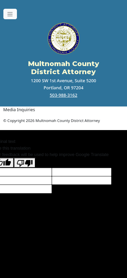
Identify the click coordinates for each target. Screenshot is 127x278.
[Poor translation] (25, 163)
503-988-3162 (63, 95)
